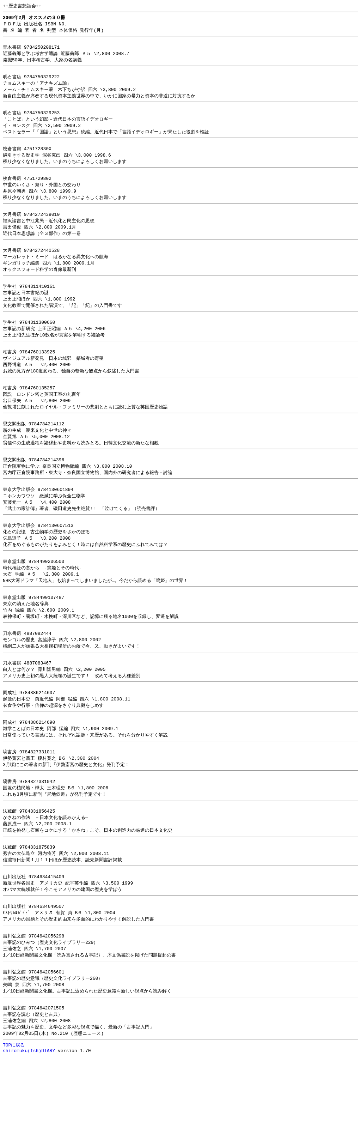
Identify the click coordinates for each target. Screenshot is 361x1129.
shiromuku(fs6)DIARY (29, 1123)
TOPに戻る (14, 1116)
